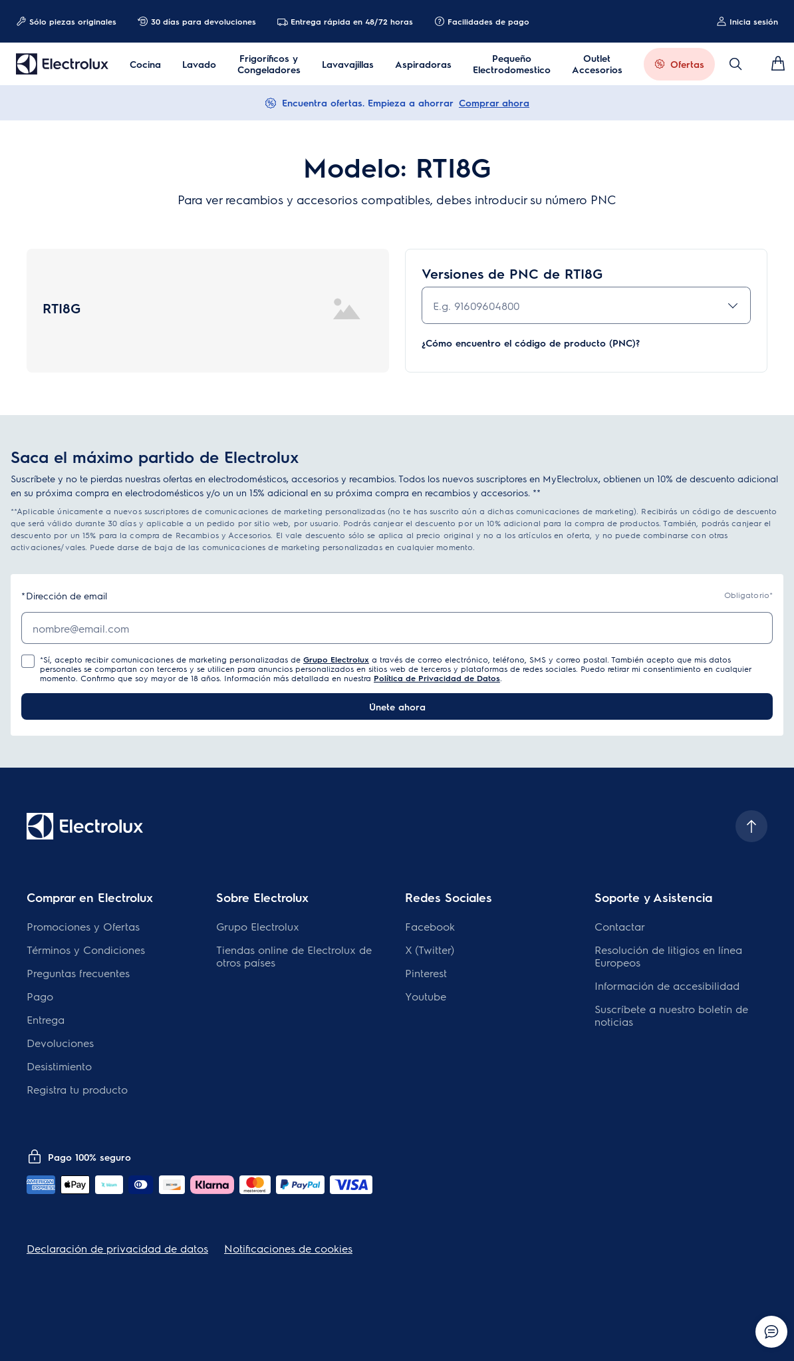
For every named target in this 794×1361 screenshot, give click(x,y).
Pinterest (426, 973)
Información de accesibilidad (667, 985)
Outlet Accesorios (597, 64)
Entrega (46, 1019)
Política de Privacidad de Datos (437, 678)
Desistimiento (59, 1066)
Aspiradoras (423, 64)
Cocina (145, 64)
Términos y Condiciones (86, 950)
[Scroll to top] (751, 826)
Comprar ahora (494, 102)
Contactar (620, 926)
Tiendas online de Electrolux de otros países (294, 956)
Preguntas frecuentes (78, 973)
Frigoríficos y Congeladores (269, 64)
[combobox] (586, 305)
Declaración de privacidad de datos (117, 1248)
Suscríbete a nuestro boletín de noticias (671, 1015)
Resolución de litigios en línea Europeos (668, 956)
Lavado (199, 64)
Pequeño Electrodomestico (512, 64)
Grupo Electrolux (336, 659)
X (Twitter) (429, 950)
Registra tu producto (77, 1089)
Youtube (425, 996)
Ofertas (687, 64)
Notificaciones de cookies (288, 1248)
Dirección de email (64, 595)
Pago (40, 996)
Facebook (430, 926)
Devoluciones (60, 1043)
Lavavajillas (348, 64)
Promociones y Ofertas (83, 926)
